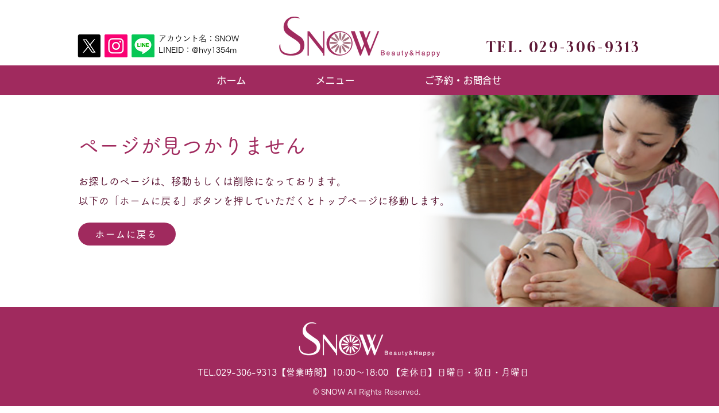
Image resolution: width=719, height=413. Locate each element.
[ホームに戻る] (127, 234)
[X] (89, 45)
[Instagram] (116, 45)
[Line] (143, 45)
